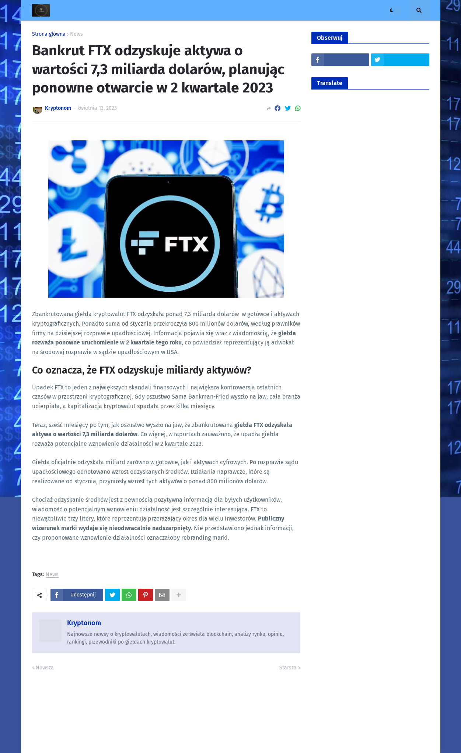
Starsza (288, 668)
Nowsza (45, 668)
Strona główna (49, 34)
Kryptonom (84, 623)
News (76, 34)
